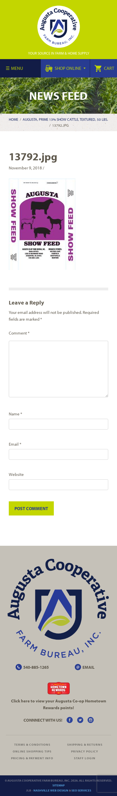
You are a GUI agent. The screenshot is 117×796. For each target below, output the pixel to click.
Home (13, 119)
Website (16, 474)
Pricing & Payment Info (32, 758)
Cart (104, 68)
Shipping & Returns (85, 745)
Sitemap (58, 785)
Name (15, 414)
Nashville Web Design (50, 790)
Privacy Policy (84, 751)
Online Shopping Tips (32, 751)
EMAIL (88, 667)
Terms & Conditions (32, 745)
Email (15, 444)
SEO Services (81, 790)
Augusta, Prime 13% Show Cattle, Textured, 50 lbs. (65, 119)
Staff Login (84, 758)
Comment (19, 333)
